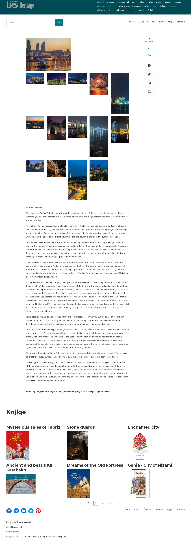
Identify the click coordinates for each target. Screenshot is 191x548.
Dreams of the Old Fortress (95, 465)
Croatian (131, 10)
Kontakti (181, 21)
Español (178, 2)
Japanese (112, 6)
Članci (141, 21)
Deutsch (131, 2)
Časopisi (151, 21)
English (101, 2)
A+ (149, 55)
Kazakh (173, 6)
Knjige (171, 21)
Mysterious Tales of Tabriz (33, 427)
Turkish (151, 2)
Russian (111, 2)
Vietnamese (151, 6)
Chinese (101, 6)
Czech (168, 2)
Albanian (120, 10)
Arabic (159, 2)
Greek (111, 10)
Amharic (163, 6)
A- (149, 49)
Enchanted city (143, 427)
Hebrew (101, 10)
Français (121, 2)
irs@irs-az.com (12, 532)
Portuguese (125, 6)
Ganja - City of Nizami (150, 465)
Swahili (141, 10)
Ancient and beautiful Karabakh (29, 468)
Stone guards (81, 427)
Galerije (161, 21)
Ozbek (150, 10)
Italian (141, 2)
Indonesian (138, 6)
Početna (132, 21)
